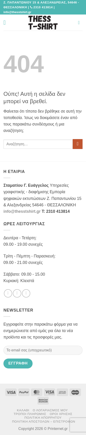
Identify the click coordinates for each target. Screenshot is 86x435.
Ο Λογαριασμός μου (50, 410)
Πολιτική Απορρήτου (42, 417)
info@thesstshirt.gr (22, 211)
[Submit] (78, 144)
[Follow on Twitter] (17, 293)
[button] (6, 23)
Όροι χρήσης (61, 414)
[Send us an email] (26, 293)
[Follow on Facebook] (8, 293)
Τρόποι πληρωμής (30, 414)
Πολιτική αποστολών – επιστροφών (43, 421)
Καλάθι (23, 410)
